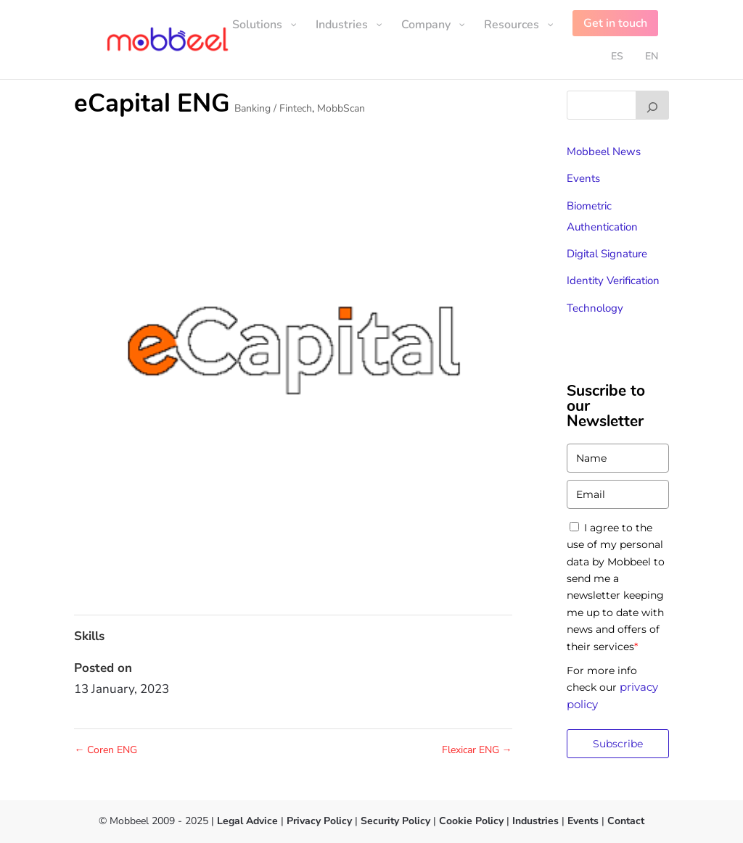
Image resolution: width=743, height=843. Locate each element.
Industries (535, 821)
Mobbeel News (604, 151)
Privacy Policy (319, 821)
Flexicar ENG (477, 750)
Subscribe (618, 743)
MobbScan (341, 108)
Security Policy (395, 821)
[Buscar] (652, 105)
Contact (625, 821)
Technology (595, 308)
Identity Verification (613, 280)
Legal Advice (247, 821)
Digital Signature (607, 253)
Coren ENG (105, 750)
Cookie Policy (470, 821)
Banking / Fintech (273, 108)
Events (583, 178)
